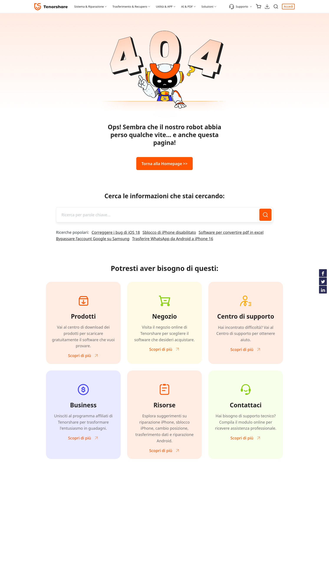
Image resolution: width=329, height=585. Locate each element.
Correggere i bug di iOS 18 (116, 232)
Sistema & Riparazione (89, 6)
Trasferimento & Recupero (129, 6)
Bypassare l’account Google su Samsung (93, 238)
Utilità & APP (164, 6)
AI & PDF (187, 6)
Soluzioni (207, 6)
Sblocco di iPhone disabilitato (169, 232)
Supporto (238, 6)
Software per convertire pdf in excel (231, 232)
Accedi (288, 6)
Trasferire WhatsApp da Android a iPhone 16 (172, 238)
